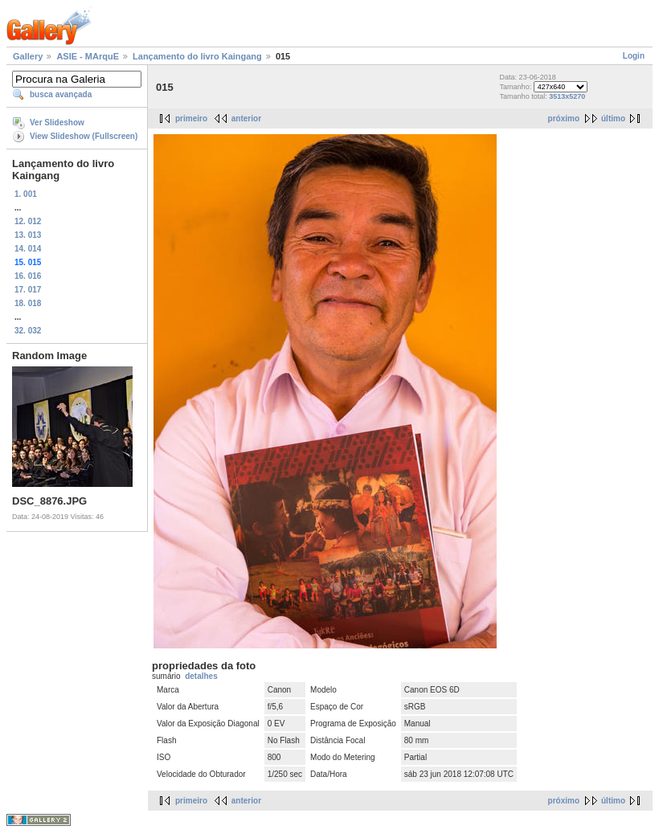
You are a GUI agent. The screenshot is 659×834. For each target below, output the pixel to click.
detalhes (201, 676)
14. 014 (27, 248)
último (613, 118)
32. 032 (27, 330)
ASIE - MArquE (87, 56)
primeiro (191, 118)
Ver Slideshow (57, 122)
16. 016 (27, 276)
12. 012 (27, 221)
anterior (246, 118)
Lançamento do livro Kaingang (197, 56)
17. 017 (27, 289)
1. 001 (25, 194)
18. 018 (27, 303)
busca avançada (61, 94)
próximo (563, 118)
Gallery (28, 56)
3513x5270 (567, 96)
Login (634, 55)
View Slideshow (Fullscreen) (83, 136)
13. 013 (27, 235)
